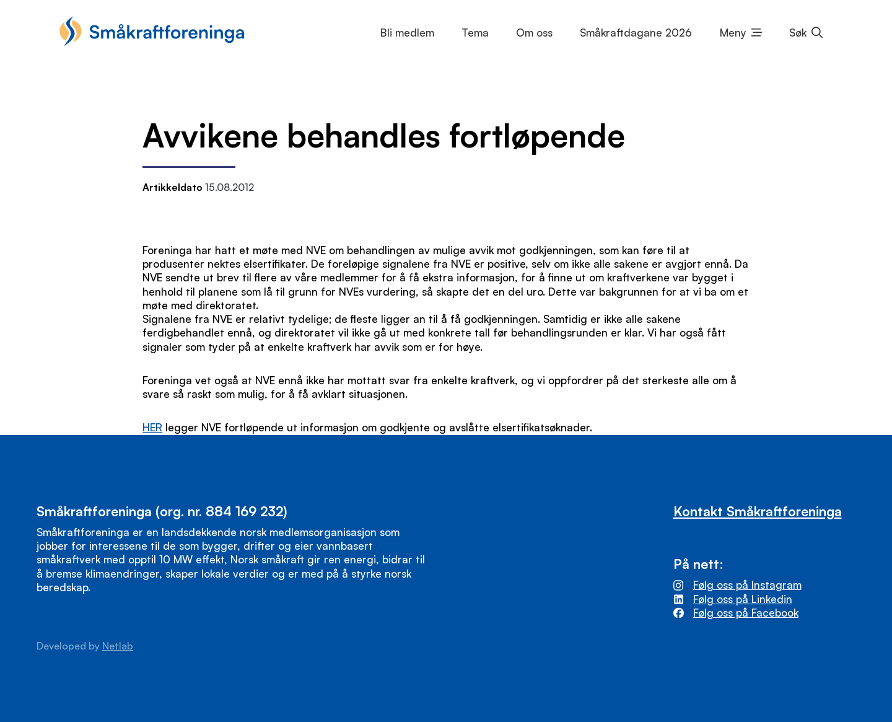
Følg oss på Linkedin (742, 598)
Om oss (534, 32)
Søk (798, 32)
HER (152, 427)
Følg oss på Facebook (745, 612)
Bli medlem (407, 32)
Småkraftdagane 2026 (636, 32)
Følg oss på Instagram (747, 584)
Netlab (117, 646)
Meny (733, 32)
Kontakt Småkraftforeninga (757, 511)
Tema (475, 32)
